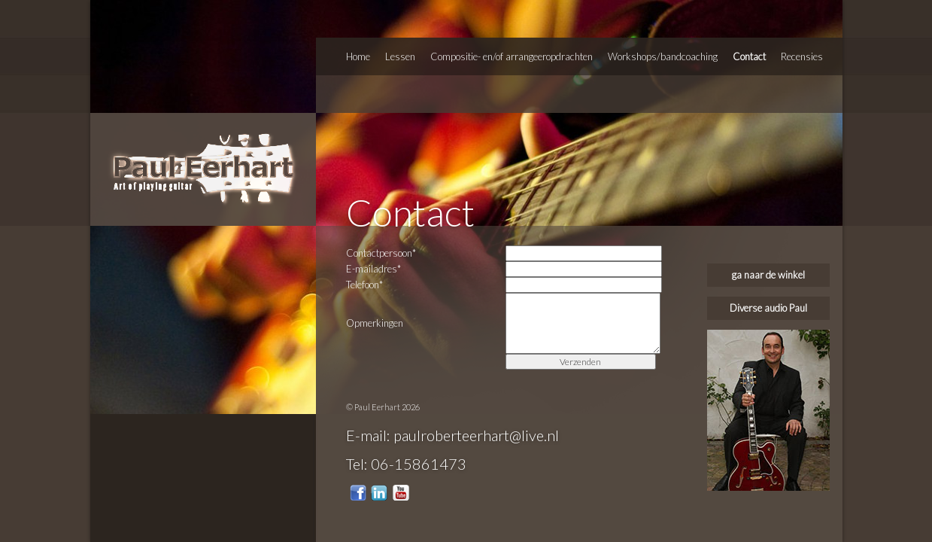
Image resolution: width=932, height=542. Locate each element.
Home (358, 56)
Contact (749, 56)
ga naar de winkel (768, 275)
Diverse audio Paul (768, 308)
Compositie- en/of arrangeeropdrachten (511, 56)
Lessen (400, 56)
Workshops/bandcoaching (663, 56)
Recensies (802, 56)
